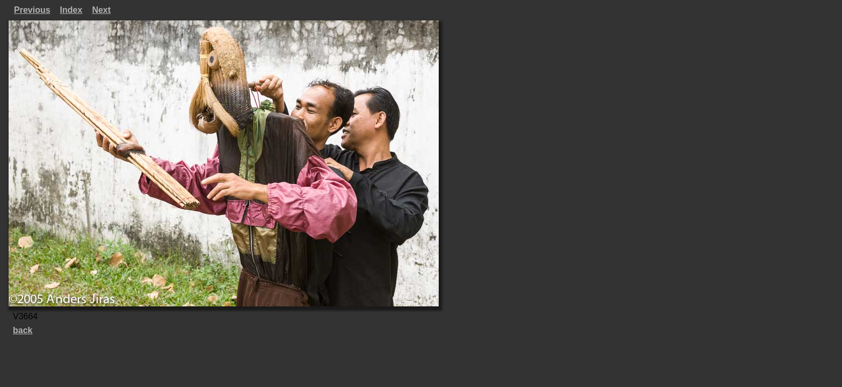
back (22, 330)
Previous (32, 10)
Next (101, 10)
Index (71, 10)
